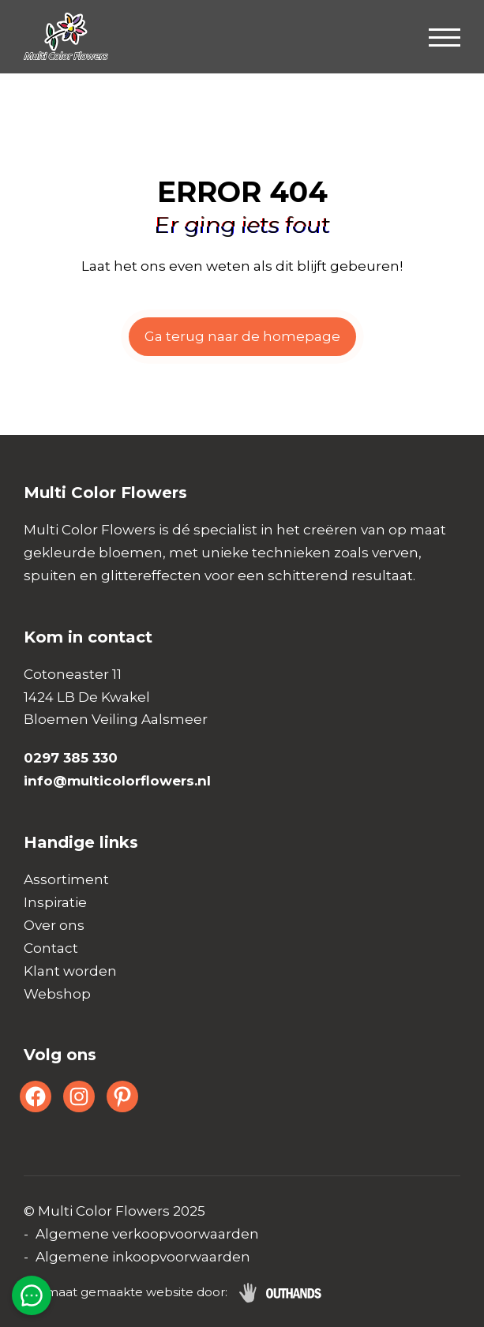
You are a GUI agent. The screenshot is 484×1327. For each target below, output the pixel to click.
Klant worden (70, 971)
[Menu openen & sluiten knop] (444, 37)
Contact (51, 948)
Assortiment (66, 879)
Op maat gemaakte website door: (125, 1291)
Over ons (54, 925)
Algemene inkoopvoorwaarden (143, 1257)
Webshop (57, 994)
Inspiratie (55, 902)
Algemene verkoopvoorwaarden (147, 1234)
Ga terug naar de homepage (242, 336)
